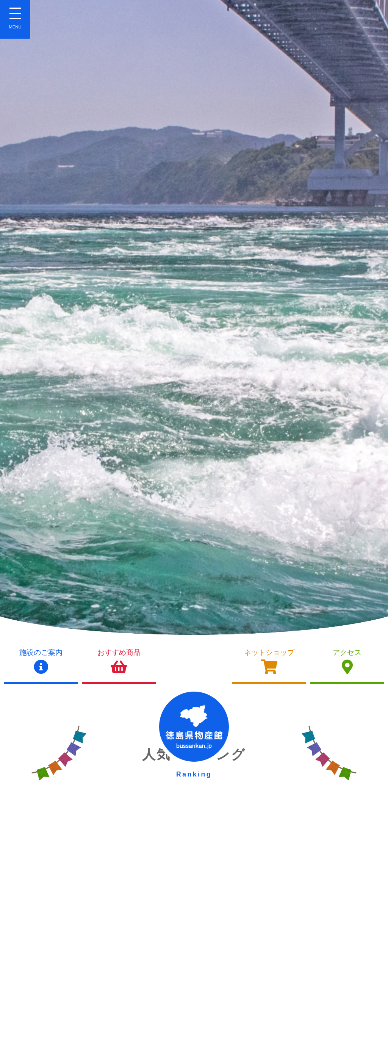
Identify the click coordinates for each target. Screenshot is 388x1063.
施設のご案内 (41, 661)
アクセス (347, 661)
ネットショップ (269, 661)
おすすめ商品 (119, 661)
